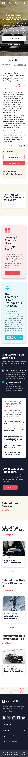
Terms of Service (7, 754)
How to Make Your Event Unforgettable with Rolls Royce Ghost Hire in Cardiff (13, 670)
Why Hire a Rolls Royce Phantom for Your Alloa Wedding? (13, 561)
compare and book (14, 87)
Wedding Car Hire (8, 558)
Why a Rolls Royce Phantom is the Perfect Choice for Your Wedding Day (12, 617)
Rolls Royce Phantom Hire (10, 613)
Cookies (23, 754)
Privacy (16, 754)
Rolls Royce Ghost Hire (10, 666)
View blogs (7, 535)
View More (7, 510)
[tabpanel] (14, 554)
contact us (17, 416)
